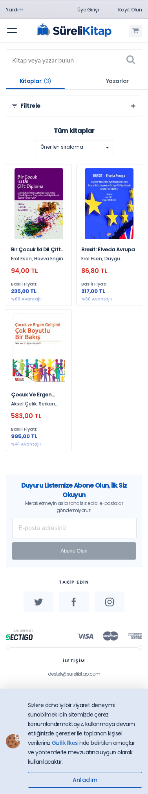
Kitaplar (35, 81)
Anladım (85, 780)
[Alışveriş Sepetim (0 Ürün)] (135, 31)
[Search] (74, 60)
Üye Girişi (88, 9)
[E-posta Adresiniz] (74, 528)
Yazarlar (117, 81)
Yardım (15, 9)
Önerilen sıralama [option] (61, 147)
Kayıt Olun (130, 9)
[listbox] (74, 147)
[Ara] (131, 60)
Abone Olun (74, 551)
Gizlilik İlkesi (65, 743)
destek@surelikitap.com (74, 674)
